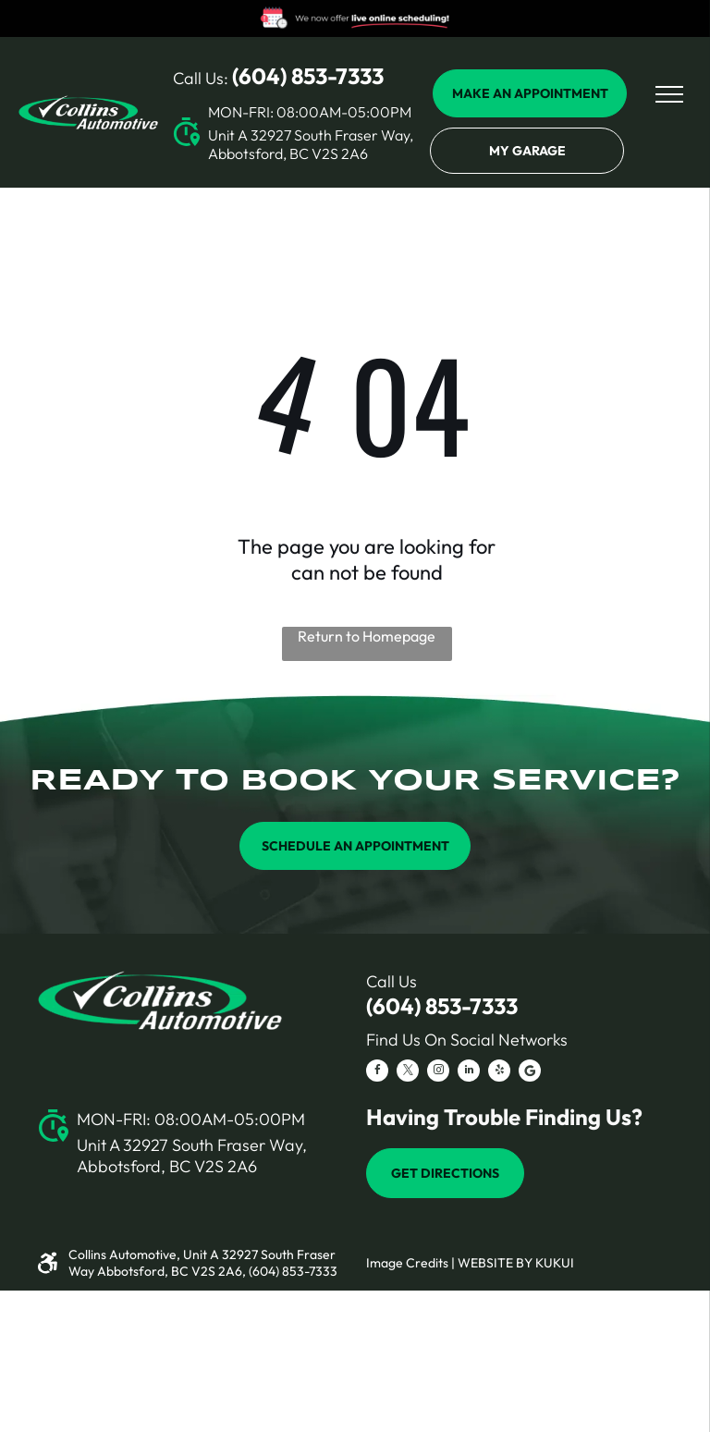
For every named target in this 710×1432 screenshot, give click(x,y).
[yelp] (499, 1072)
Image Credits (407, 1263)
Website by (495, 1263)
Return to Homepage (366, 636)
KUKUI (554, 1263)
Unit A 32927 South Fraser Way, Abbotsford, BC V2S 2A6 (310, 144)
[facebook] (377, 1072)
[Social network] (530, 1072)
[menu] (669, 94)
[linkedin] (469, 1072)
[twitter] (408, 1072)
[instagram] (438, 1072)
